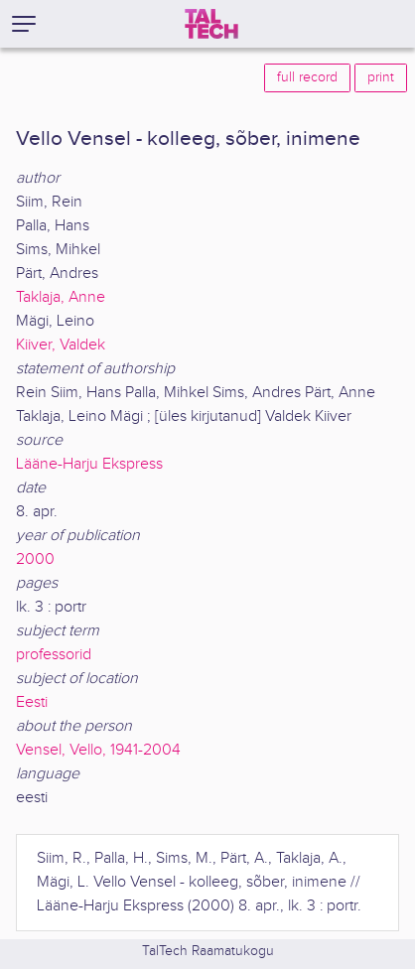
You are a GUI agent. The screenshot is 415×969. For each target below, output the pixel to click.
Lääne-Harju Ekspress (89, 464)
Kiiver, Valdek (60, 345)
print (380, 77)
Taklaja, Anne (60, 297)
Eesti (32, 702)
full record (307, 77)
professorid (53, 654)
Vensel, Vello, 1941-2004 (98, 750)
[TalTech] (211, 24)
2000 (35, 559)
